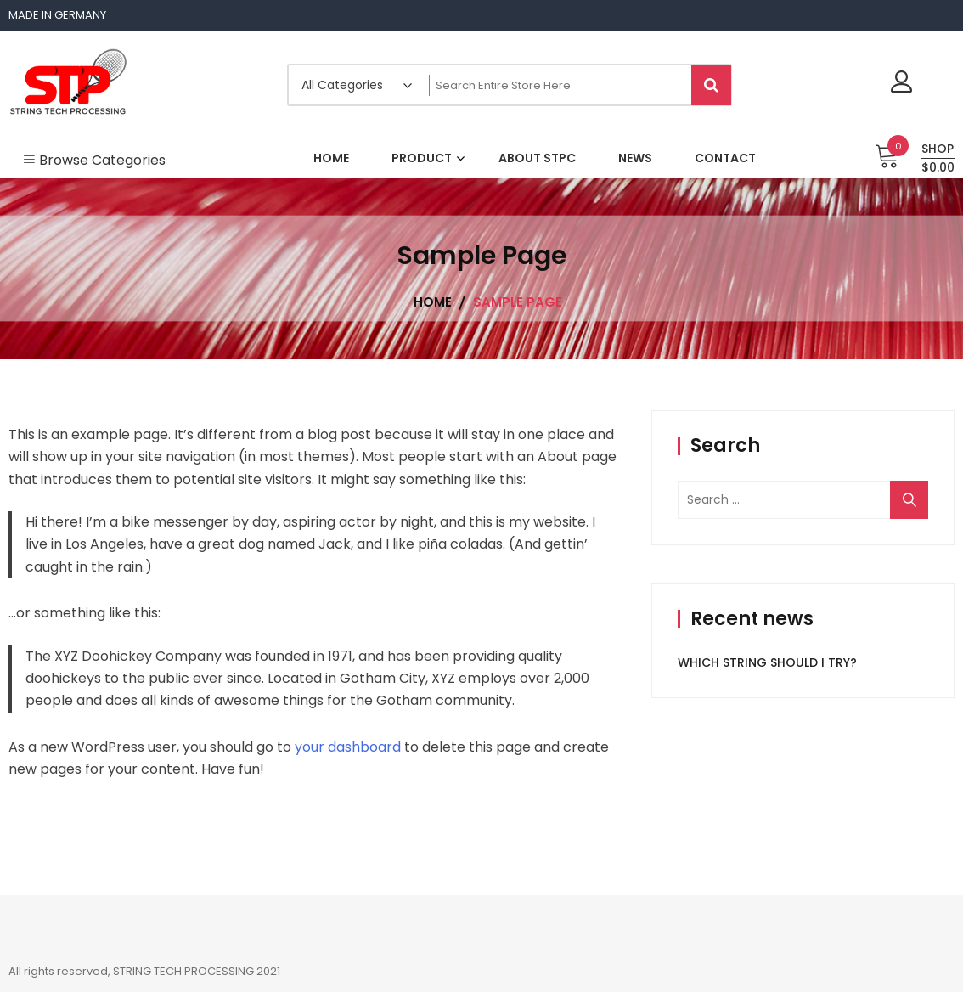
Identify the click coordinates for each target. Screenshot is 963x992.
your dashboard (348, 747)
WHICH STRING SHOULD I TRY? (767, 662)
